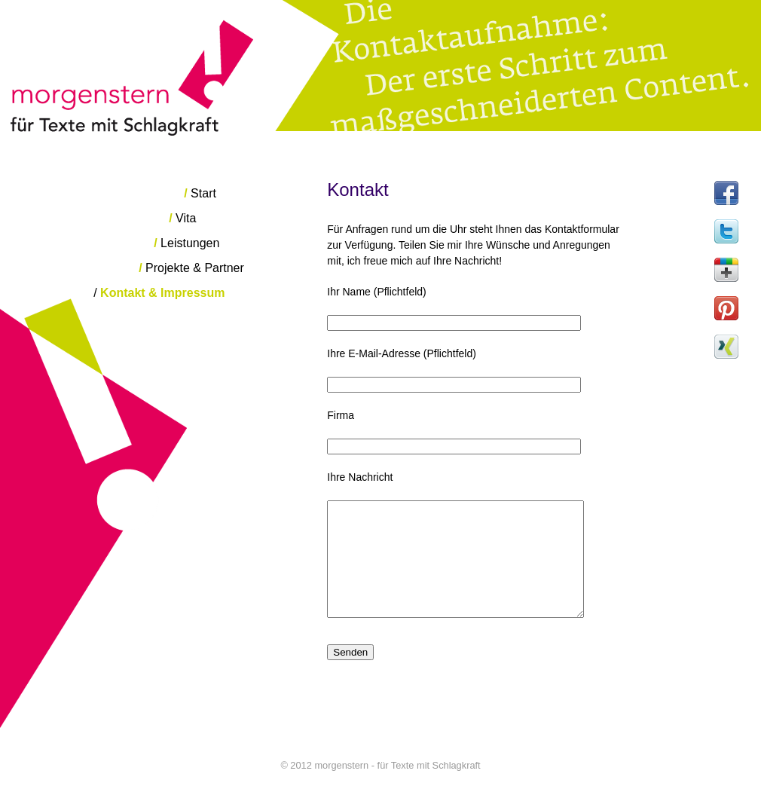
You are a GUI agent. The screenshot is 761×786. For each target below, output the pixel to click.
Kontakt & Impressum (159, 292)
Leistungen (186, 243)
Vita (182, 218)
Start (200, 193)
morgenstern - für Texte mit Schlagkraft (380, 68)
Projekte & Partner (191, 267)
